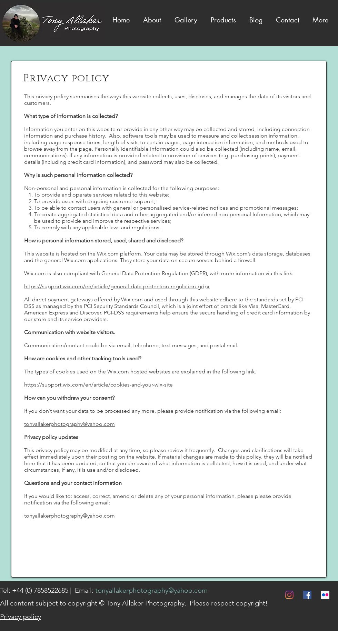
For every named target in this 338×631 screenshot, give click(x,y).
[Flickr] (325, 595)
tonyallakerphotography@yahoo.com (69, 424)
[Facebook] (307, 595)
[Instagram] (289, 595)
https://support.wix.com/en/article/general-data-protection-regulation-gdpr (117, 286)
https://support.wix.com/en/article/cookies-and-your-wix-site (98, 384)
